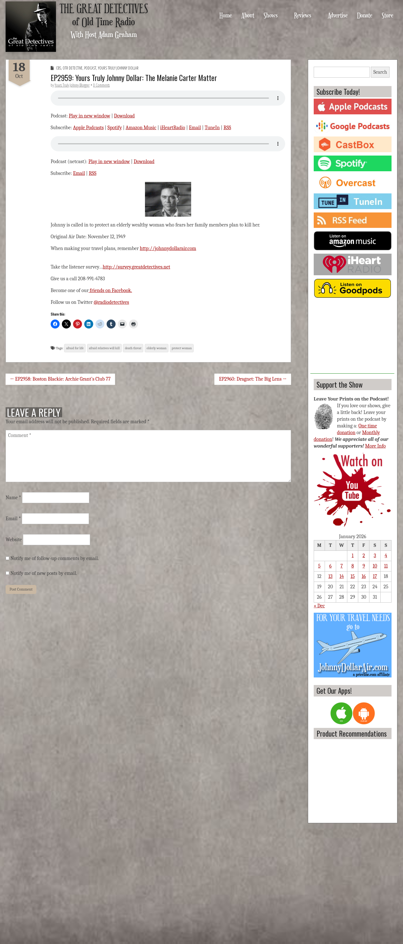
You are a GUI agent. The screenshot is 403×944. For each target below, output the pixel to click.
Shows (271, 15)
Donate (364, 15)
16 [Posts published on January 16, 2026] (364, 576)
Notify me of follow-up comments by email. (54, 558)
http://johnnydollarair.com (168, 248)
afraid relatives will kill (104, 348)
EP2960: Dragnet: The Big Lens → (253, 379)
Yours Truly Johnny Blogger (72, 85)
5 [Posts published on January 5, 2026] (319, 566)
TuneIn (212, 128)
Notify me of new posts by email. (43, 573)
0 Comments (101, 85)
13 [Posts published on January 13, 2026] (330, 576)
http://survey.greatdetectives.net (136, 267)
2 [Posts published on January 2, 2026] (363, 556)
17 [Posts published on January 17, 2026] (375, 576)
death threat (133, 348)
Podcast (90, 68)
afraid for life (74, 348)
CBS (58, 68)
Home (225, 15)
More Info (375, 446)
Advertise (338, 15)
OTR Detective (73, 68)
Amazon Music (141, 128)
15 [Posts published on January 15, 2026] (352, 576)
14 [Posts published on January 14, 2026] (341, 576)
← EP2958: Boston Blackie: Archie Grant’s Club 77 (60, 379)
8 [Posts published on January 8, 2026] (353, 566)
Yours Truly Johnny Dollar (118, 68)
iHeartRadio (172, 128)
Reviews (302, 15)
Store (387, 15)
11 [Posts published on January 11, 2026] (386, 566)
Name (13, 498)
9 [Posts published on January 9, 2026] (363, 566)
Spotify (114, 128)
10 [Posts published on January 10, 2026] (375, 566)
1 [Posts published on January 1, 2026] (353, 556)
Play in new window (89, 116)
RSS (227, 128)
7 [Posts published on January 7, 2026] (341, 566)
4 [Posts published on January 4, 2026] (386, 556)
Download (124, 116)
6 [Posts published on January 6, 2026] (330, 566)
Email (195, 128)
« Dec (319, 606)
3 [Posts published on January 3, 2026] (375, 556)
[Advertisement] (352, 339)
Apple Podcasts (88, 128)
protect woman (182, 348)
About (247, 15)
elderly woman (157, 348)
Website (14, 540)
